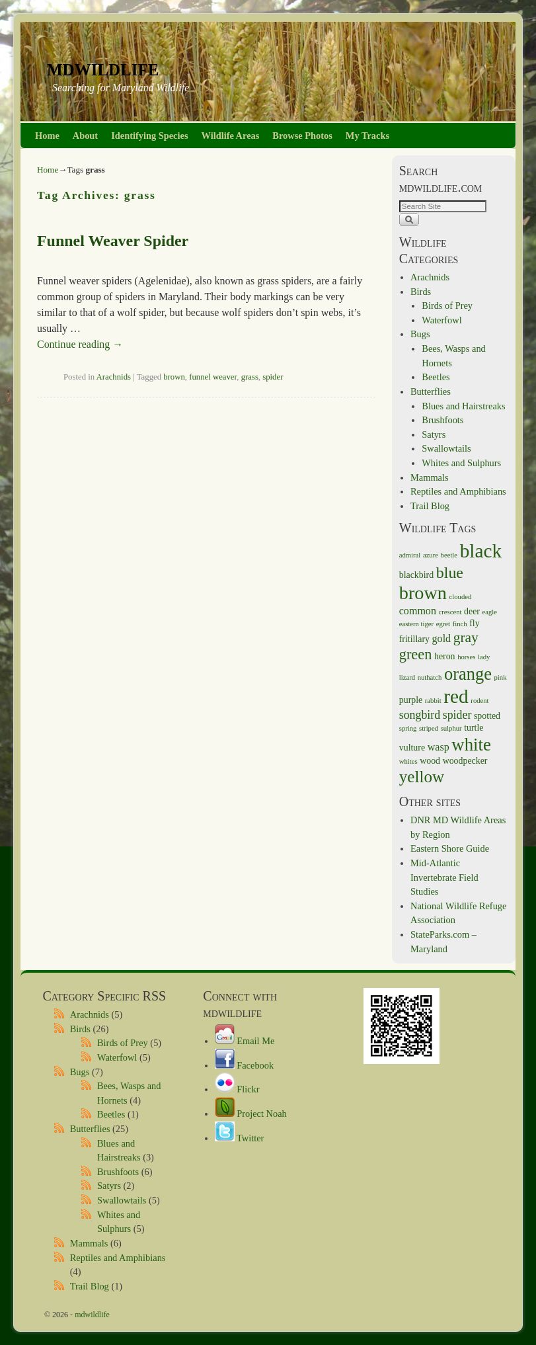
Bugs (420, 334)
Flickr (237, 1089)
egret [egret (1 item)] (443, 624)
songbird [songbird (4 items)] (419, 714)
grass (249, 377)
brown (174, 377)
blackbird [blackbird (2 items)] (416, 575)
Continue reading (80, 344)
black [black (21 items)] (481, 550)
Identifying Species (149, 135)
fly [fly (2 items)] (474, 623)
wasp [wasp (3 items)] (438, 747)
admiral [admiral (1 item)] (410, 555)
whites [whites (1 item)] (408, 761)
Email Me (245, 1041)
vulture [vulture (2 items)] (412, 748)
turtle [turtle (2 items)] (473, 728)
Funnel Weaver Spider (112, 240)
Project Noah (251, 1113)
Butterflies (430, 391)
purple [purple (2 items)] (410, 700)
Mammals (429, 477)
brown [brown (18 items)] (423, 593)
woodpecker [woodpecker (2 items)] (465, 761)
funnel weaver (213, 377)
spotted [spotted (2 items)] (487, 716)
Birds (420, 291)
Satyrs (433, 434)
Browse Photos (302, 135)
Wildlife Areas (231, 135)
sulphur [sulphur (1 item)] (451, 728)
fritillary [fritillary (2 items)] (414, 639)
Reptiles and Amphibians (458, 491)
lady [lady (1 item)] (484, 657)
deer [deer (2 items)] (472, 611)
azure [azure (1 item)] (430, 555)
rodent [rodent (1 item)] (479, 700)
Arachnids (113, 377)
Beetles (435, 377)
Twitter (239, 1138)
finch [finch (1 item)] (460, 624)
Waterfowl (441, 320)
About (85, 135)
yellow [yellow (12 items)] (422, 777)
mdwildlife (103, 67)
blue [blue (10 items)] (449, 572)
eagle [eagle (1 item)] (489, 612)
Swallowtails (446, 448)
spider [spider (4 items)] (457, 714)
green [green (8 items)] (415, 654)
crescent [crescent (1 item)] (450, 612)
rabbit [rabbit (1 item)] (433, 700)
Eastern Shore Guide (449, 848)
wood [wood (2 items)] (430, 761)
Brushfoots (442, 420)
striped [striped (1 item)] (428, 728)
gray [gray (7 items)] (466, 637)
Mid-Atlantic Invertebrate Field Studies (444, 877)
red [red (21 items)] (455, 696)
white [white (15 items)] (471, 744)
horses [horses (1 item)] (466, 657)
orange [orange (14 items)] (468, 674)
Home (47, 135)
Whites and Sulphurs (461, 463)
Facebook (244, 1065)
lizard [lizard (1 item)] (407, 677)
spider (272, 377)
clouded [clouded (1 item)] (460, 596)
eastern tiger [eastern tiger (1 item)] (416, 624)
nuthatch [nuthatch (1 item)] (430, 677)
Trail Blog (429, 506)
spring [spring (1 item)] (408, 728)
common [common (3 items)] (417, 610)
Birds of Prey (447, 305)
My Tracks (367, 135)
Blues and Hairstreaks (463, 406)
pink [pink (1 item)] (500, 677)
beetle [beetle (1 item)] (449, 555)
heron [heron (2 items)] (444, 656)
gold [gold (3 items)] (441, 638)
